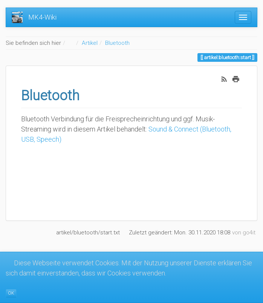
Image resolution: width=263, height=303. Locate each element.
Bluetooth (117, 43)
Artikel (90, 43)
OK (11, 293)
